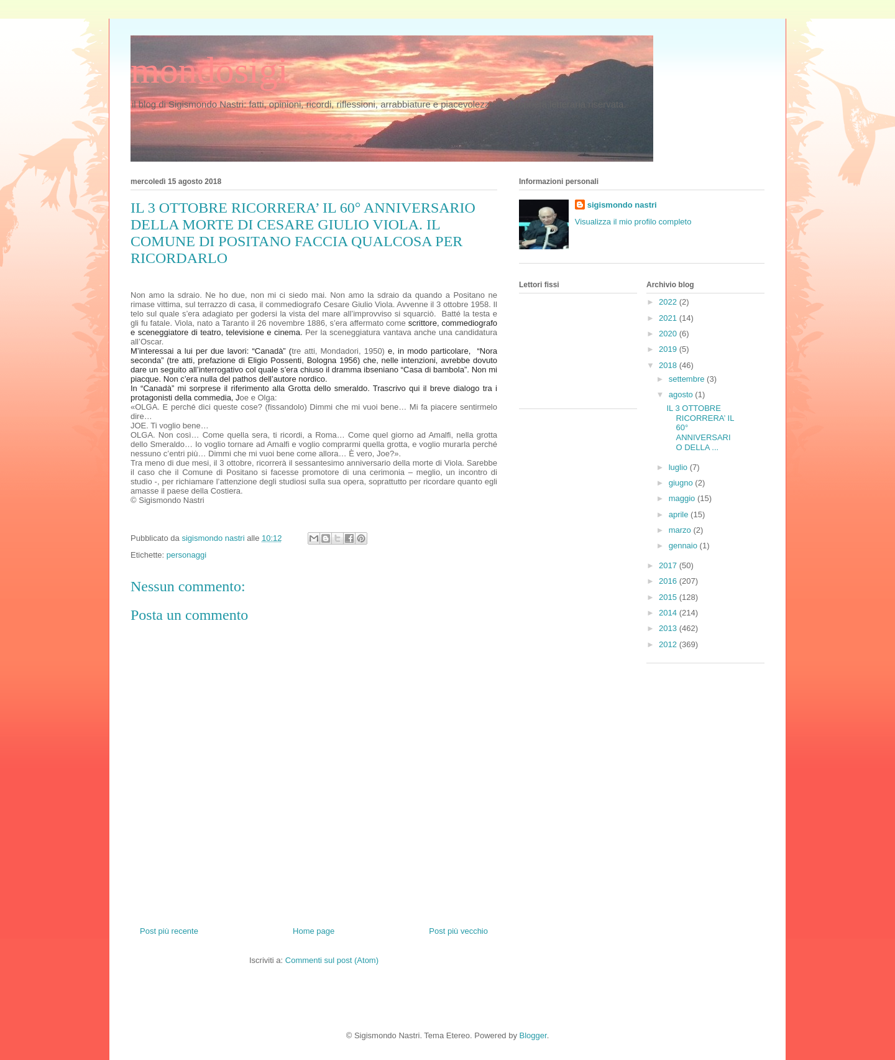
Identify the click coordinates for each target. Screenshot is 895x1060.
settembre (688, 379)
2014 (669, 612)
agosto (682, 394)
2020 (669, 333)
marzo (681, 530)
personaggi (186, 555)
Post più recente (169, 931)
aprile (680, 514)
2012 (669, 644)
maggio (683, 498)
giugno (682, 482)
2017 (669, 565)
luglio (679, 467)
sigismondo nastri (622, 205)
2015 (669, 597)
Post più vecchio (458, 931)
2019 (669, 349)
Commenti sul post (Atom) (332, 960)
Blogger (533, 1035)
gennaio (684, 545)
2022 (669, 301)
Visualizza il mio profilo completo (633, 221)
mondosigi (209, 70)
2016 (669, 581)
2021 (669, 318)
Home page (313, 931)
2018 (669, 365)
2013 (669, 628)
